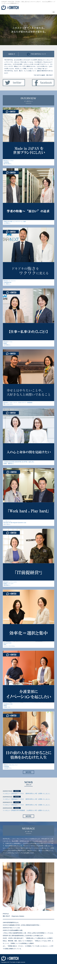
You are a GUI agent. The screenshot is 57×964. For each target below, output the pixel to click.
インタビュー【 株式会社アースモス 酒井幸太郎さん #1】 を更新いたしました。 (27, 805)
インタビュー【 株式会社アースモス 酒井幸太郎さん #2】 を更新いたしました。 (27, 799)
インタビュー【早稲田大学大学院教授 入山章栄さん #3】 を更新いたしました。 (27, 810)
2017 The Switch (11, 962)
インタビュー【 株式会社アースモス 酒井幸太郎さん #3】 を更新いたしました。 (27, 793)
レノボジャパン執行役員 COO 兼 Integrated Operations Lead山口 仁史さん (15, 522)
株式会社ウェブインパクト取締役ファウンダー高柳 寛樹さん (10, 583)
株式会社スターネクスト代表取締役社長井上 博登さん (10, 282)
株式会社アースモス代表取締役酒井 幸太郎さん (9, 162)
